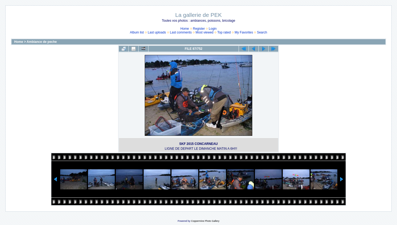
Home (184, 29)
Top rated (224, 32)
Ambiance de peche (42, 42)
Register (199, 29)
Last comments (181, 32)
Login (212, 29)
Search (262, 32)
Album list (137, 32)
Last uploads (157, 32)
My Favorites (244, 32)
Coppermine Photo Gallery (205, 221)
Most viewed (204, 32)
